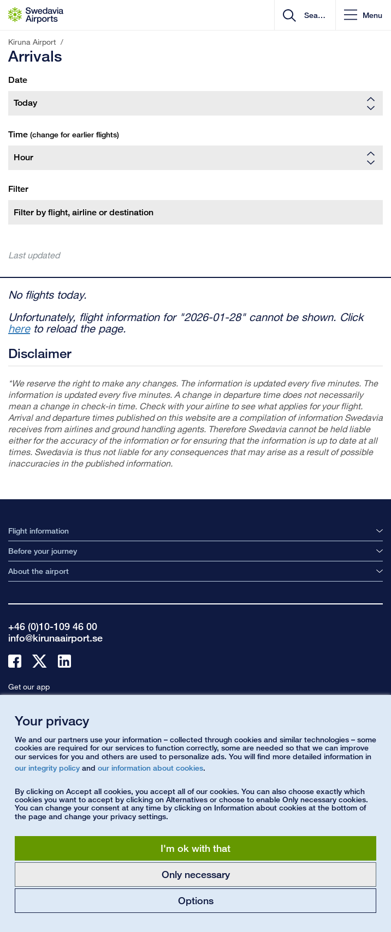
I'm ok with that (195, 848)
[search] (313, 15)
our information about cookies (150, 767)
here (19, 328)
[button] (363, 15)
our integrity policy (47, 767)
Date (17, 80)
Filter (18, 189)
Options (196, 900)
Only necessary (196, 874)
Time (63, 134)
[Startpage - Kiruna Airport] (35, 15)
